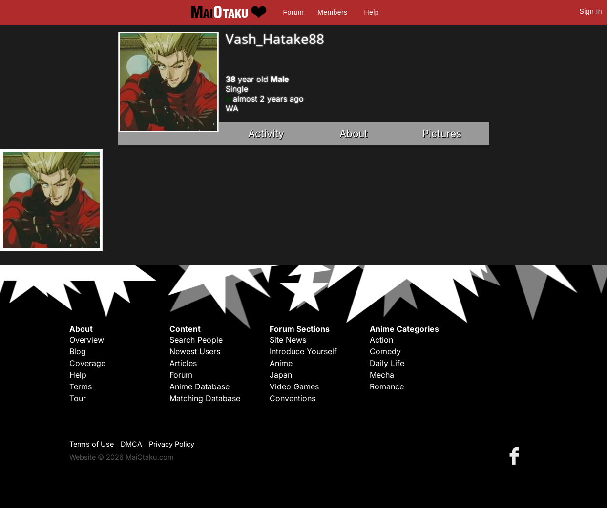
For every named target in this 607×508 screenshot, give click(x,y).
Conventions (292, 398)
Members (332, 12)
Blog (77, 351)
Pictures (441, 133)
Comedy (385, 351)
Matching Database (204, 398)
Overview (86, 340)
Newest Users (194, 351)
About (353, 133)
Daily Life (387, 363)
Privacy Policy (171, 444)
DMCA (131, 444)
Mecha (382, 375)
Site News (288, 340)
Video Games (294, 386)
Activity (266, 133)
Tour (77, 398)
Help (371, 12)
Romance (387, 386)
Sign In (591, 11)
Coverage (87, 363)
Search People (196, 340)
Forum (293, 12)
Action (381, 340)
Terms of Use (91, 444)
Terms (80, 386)
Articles (183, 363)
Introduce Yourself (303, 351)
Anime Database (199, 386)
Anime (281, 363)
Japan (281, 375)
